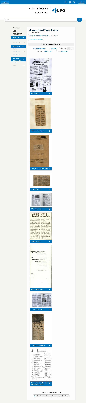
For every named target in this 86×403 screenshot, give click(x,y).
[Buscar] (79, 20)
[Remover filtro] (51, 36)
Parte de (16, 37)
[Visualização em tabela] (72, 48)
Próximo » (65, 396)
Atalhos (65, 2)
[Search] (41, 20)
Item (14, 65)
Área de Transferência (74, 2)
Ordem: (58, 51)
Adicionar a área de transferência (49, 93)
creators (16, 46)
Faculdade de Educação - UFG (22, 54)
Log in (80, 2)
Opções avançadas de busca (51, 44)
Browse (4, 2)
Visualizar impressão (38, 48)
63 (59, 396)
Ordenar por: (40, 51)
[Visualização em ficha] (68, 48)
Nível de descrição (17, 59)
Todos (15, 40)
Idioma (70, 2)
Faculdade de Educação (20, 52)
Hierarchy (53, 48)
